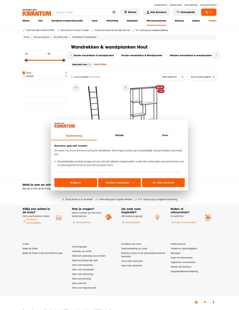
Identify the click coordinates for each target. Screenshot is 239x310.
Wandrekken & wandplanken (84, 37)
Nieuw (26, 20)
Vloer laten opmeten (132, 258)
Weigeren (75, 182)
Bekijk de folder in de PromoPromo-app (42, 250)
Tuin (40, 20)
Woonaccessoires (156, 20)
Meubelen (132, 20)
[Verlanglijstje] (75, 87)
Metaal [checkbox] (28, 76)
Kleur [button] (45, 83)
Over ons (26, 305)
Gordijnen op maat (131, 241)
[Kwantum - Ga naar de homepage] (37, 12)
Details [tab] (119, 135)
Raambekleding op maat (134, 245)
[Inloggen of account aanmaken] (156, 12)
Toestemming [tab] (74, 135)
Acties (26, 241)
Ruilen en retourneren (183, 222)
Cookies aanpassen (120, 182)
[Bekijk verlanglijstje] (186, 12)
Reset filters (100, 64)
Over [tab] (165, 135)
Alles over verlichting (82, 268)
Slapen (196, 20)
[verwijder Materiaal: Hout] (89, 64)
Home (26, 37)
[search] (85, 12)
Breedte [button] (45, 101)
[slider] (26, 60)
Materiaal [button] (45, 67)
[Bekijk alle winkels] (130, 12)
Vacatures (37, 305)
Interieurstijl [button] (45, 95)
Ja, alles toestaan (163, 182)
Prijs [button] (45, 47)
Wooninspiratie (130, 222)
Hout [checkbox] (27, 72)
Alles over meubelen (82, 259)
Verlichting (112, 20)
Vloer (95, 20)
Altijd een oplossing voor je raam (88, 250)
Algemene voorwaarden (183, 259)
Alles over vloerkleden (83, 264)
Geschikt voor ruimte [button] (45, 89)
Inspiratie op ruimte (82, 245)
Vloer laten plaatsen (131, 262)
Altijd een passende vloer (85, 255)
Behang (179, 20)
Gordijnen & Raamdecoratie (67, 20)
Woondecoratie (61, 37)
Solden (212, 20)
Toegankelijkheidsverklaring (184, 268)
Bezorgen (175, 250)
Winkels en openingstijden (32, 221)
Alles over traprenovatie (84, 282)
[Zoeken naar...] (114, 12)
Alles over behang (81, 273)
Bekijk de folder (30, 245)
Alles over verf (79, 277)
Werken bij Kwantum (181, 264)
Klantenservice (81, 222)
